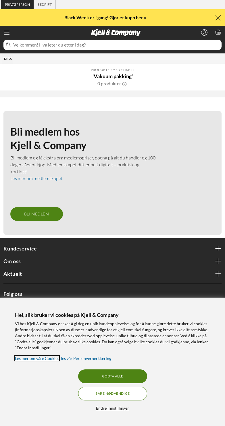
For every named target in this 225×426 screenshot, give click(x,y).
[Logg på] (204, 32)
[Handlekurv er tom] (218, 32)
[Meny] (7, 33)
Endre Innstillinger (112, 408)
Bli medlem (36, 213)
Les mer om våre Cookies (37, 358)
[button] (124, 83)
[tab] (17, 4)
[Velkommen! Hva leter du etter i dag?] (116, 44)
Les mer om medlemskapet (36, 178)
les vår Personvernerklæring (86, 358)
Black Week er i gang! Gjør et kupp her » (105, 17)
